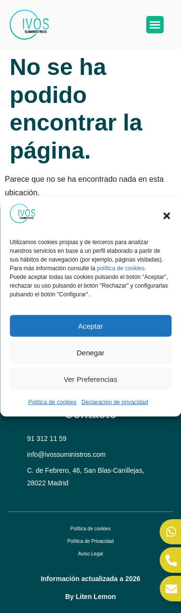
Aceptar (90, 325)
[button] (166, 215)
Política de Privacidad (90, 541)
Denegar (91, 352)
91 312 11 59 (47, 438)
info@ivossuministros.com (66, 454)
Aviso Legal (90, 553)
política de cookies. (121, 267)
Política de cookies (52, 402)
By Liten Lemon (90, 596)
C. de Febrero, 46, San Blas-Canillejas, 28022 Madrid (85, 476)
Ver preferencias (90, 379)
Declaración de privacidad (114, 402)
